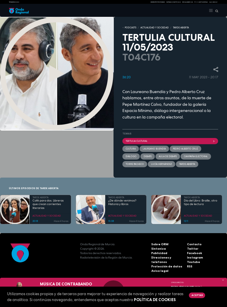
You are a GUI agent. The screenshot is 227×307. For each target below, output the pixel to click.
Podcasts (130, 27)
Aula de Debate (168, 156)
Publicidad (159, 253)
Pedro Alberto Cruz (185, 148)
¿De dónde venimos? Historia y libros (122, 202)
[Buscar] (215, 10)
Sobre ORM (159, 244)
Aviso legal (159, 271)
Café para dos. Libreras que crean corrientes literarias (48, 204)
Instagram (195, 257)
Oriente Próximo (157, 2)
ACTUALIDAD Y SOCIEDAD (154, 27)
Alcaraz (213, 2)
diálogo (131, 156)
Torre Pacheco (135, 164)
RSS (189, 266)
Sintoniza (158, 249)
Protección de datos (166, 266)
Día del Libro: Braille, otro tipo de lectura (200, 202)
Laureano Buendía (154, 148)
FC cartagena (201, 2)
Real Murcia (187, 2)
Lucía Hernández (161, 164)
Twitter (192, 249)
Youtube (193, 262)
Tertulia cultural (170, 140)
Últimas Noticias (173, 2)
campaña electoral (196, 156)
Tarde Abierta (187, 164)
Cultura (131, 148)
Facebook (194, 253)
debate (148, 156)
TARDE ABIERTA (181, 27)
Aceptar (197, 295)
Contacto (194, 244)
